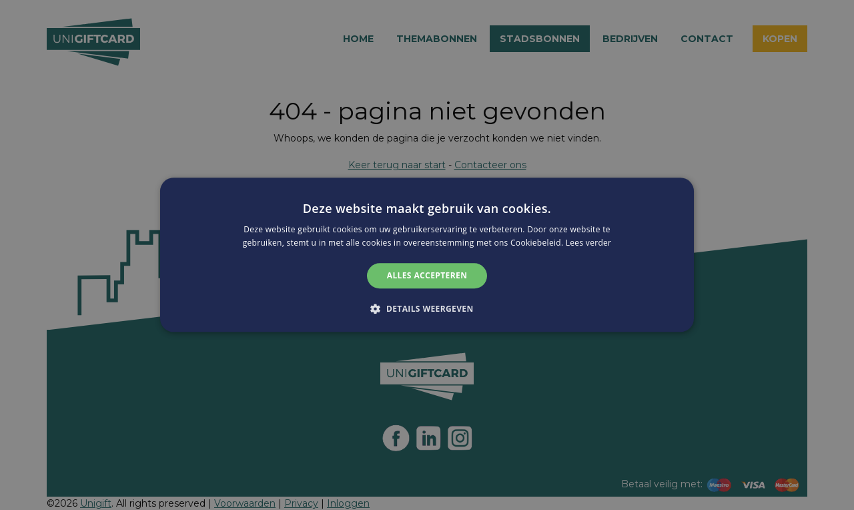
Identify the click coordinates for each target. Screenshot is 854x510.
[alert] (427, 255)
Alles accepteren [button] (427, 275)
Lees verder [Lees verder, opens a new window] (589, 243)
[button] (426, 309)
